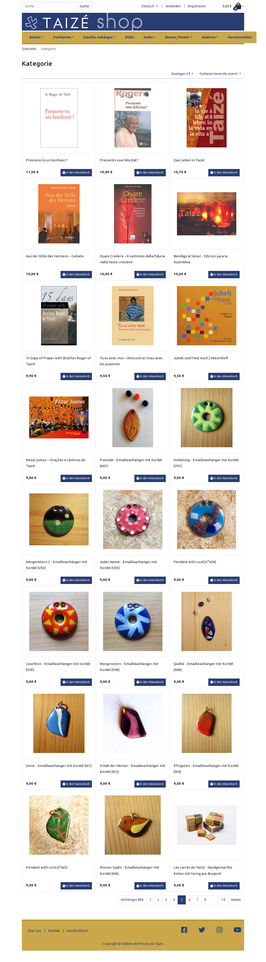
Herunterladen (240, 37)
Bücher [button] (35, 37)
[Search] (49, 6)
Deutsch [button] (148, 6)
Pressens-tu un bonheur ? (47, 160)
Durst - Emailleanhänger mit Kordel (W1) (59, 766)
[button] (233, 6)
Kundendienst (77, 931)
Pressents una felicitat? (119, 160)
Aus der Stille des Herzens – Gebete (55, 256)
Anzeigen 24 (181, 74)
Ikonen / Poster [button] (177, 37)
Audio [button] (148, 37)
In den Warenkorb (76, 172)
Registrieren (197, 6)
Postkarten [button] (62, 37)
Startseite (29, 49)
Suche (84, 6)
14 (223, 900)
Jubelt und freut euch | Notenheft (201, 358)
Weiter (236, 900)
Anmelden (173, 6)
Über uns (34, 931)
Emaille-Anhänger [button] (98, 37)
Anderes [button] (209, 37)
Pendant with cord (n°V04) (195, 562)
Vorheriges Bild (132, 900)
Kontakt (54, 931)
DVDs (129, 37)
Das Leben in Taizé (189, 160)
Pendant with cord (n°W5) (46, 867)
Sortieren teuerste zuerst (219, 74)
